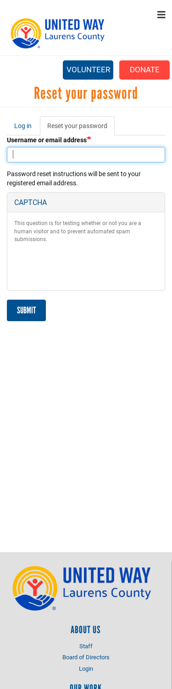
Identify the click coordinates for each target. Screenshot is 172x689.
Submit (26, 310)
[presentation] (84, 265)
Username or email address (47, 139)
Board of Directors (86, 657)
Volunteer (88, 69)
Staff (86, 646)
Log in (23, 125)
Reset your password (81, 128)
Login (86, 668)
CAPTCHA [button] (30, 202)
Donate (145, 69)
